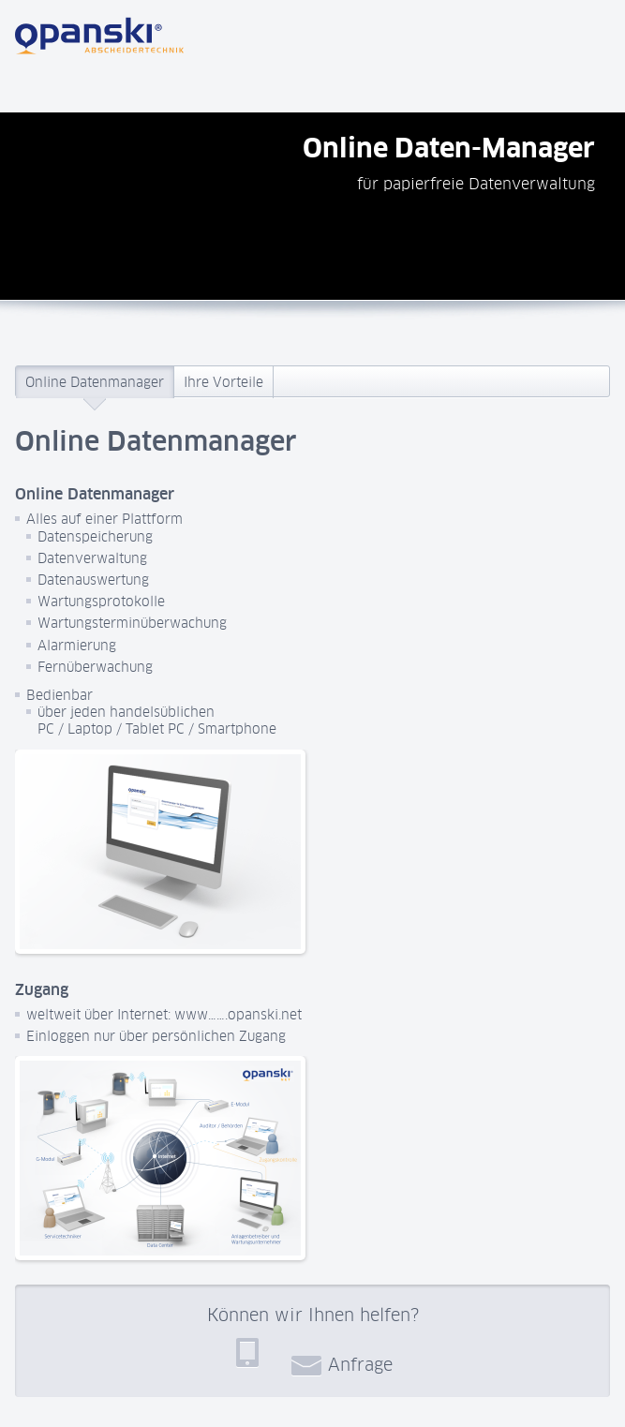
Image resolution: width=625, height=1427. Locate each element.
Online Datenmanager (94, 382)
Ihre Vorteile (223, 382)
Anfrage (342, 1364)
